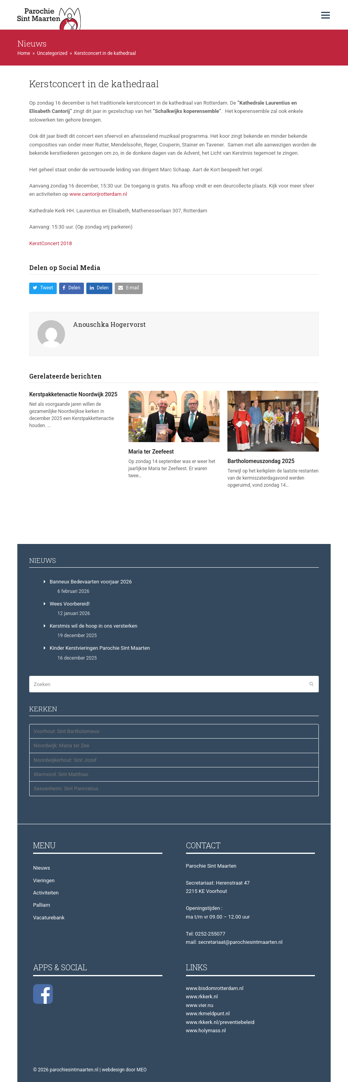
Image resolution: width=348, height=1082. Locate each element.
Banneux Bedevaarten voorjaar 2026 (91, 582)
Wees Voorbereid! (70, 604)
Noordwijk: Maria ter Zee (61, 745)
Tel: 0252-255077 (205, 934)
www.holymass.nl (206, 1030)
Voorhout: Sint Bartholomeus (66, 731)
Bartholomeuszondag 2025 (260, 461)
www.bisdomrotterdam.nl (215, 988)
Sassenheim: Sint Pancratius (66, 788)
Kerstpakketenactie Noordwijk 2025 (73, 394)
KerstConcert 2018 (50, 243)
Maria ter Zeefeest (151, 451)
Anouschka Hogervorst (109, 324)
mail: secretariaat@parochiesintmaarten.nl (234, 942)
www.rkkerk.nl (202, 996)
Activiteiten (46, 893)
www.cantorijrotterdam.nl (98, 194)
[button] (325, 15)
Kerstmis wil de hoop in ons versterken (93, 626)
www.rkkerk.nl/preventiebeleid (220, 1022)
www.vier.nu (200, 1005)
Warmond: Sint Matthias (60, 774)
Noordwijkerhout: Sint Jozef (65, 760)
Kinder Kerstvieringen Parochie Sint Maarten (100, 648)
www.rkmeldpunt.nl (208, 1013)
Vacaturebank (49, 918)
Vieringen (43, 880)
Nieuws (41, 868)
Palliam (41, 905)
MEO (141, 1070)
